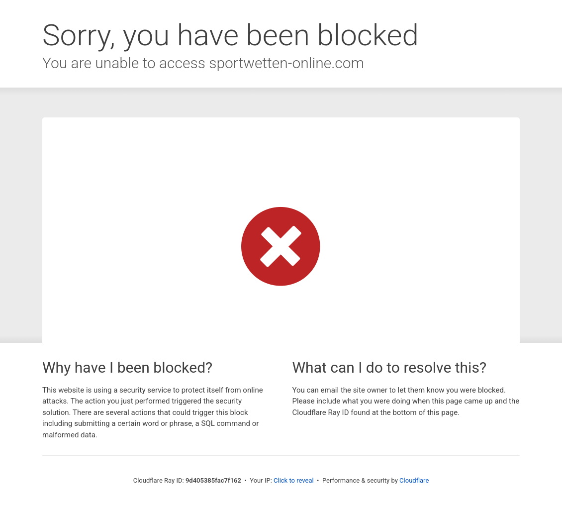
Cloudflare (414, 480)
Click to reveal (294, 480)
